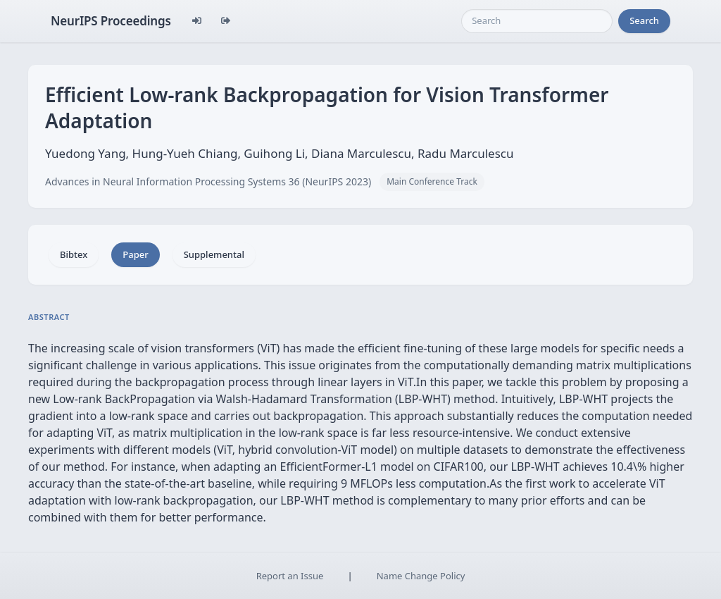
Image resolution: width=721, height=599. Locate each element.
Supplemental (214, 254)
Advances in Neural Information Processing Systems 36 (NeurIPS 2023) (208, 181)
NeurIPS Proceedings (111, 21)
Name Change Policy (421, 575)
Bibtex (73, 254)
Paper (135, 254)
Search (644, 20)
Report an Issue (290, 575)
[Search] (537, 21)
